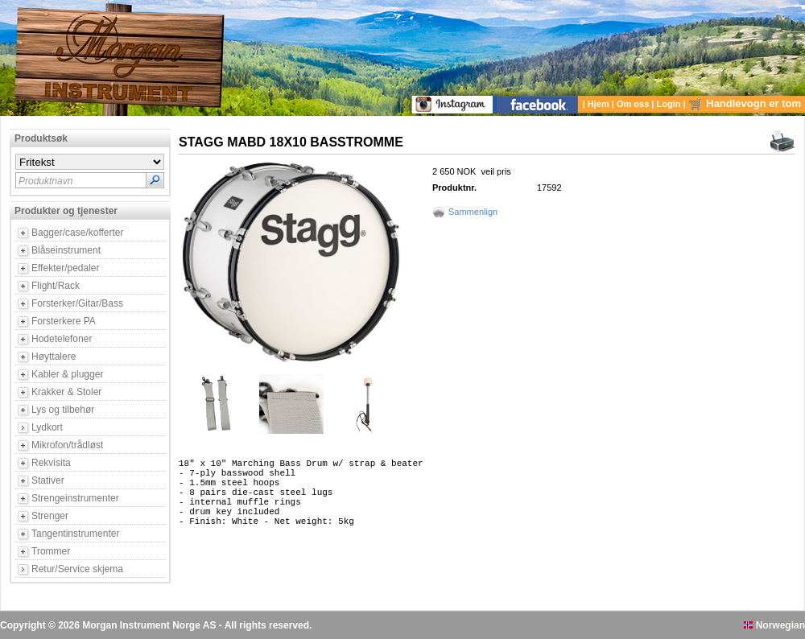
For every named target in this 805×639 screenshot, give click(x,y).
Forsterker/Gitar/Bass (77, 303)
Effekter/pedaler (65, 268)
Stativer (47, 480)
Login (670, 104)
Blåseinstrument (66, 250)
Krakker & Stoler (66, 392)
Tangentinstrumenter (75, 533)
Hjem (600, 104)
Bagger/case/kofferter (77, 232)
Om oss (634, 104)
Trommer (50, 551)
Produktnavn (45, 181)
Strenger (49, 516)
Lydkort (47, 427)
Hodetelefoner (61, 338)
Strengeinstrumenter (75, 498)
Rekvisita (51, 462)
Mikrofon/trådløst (67, 445)
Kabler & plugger (67, 374)
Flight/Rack (55, 285)
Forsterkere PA (63, 321)
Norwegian (774, 625)
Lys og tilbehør (62, 409)
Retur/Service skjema (77, 569)
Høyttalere (53, 356)
